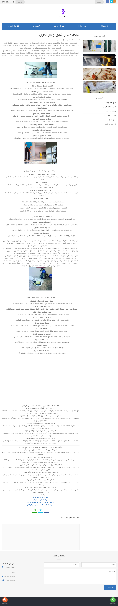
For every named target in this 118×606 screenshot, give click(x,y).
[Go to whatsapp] (113, 599)
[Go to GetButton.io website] (5, 604)
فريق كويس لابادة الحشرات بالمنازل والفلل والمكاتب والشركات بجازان (102, 74)
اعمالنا (82, 26)
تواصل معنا (13, 26)
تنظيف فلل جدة (111, 111)
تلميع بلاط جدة (111, 102)
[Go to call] (5, 599)
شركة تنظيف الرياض (40, 497)
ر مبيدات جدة (111, 119)
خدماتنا (36, 26)
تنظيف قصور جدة (110, 115)
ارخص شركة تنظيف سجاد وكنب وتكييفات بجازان (101, 86)
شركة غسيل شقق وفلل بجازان (101, 43)
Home (105, 26)
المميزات (59, 26)
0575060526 (6, 2)
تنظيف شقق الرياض (109, 107)
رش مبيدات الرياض (110, 124)
